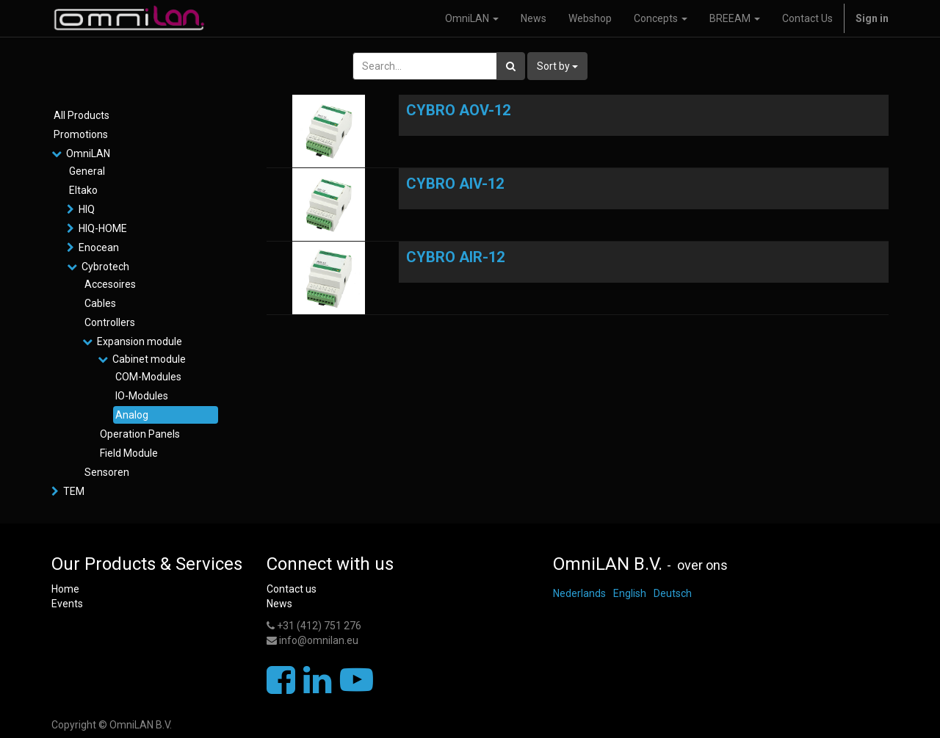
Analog (131, 415)
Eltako (83, 190)
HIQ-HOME (103, 228)
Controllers (109, 322)
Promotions (81, 134)
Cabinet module (149, 359)
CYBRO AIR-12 (455, 257)
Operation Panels (140, 434)
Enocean (99, 247)
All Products (81, 115)
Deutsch (673, 593)
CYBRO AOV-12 (458, 110)
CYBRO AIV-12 (455, 183)
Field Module (129, 453)
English (629, 593)
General (87, 171)
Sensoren (106, 472)
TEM (73, 491)
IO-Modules (141, 396)
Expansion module (139, 341)
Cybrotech (105, 266)
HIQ (87, 209)
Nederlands (579, 593)
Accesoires (110, 284)
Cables (100, 303)
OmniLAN (88, 153)
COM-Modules (148, 377)
